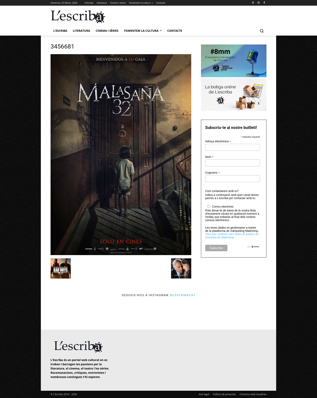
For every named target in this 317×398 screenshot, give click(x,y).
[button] (261, 31)
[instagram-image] (55, 314)
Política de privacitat (224, 394)
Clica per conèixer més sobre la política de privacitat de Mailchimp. (232, 235)
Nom (209, 157)
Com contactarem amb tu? (222, 191)
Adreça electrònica (218, 141)
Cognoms (212, 173)
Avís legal (204, 394)
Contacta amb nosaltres (253, 394)
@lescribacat (182, 295)
